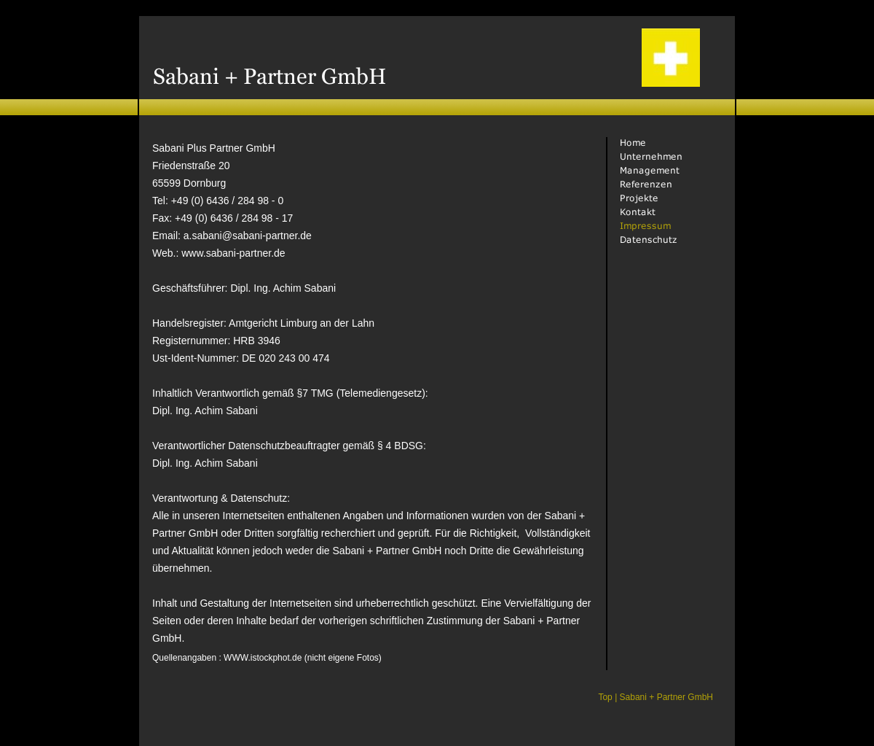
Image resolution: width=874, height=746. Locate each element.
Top (605, 697)
